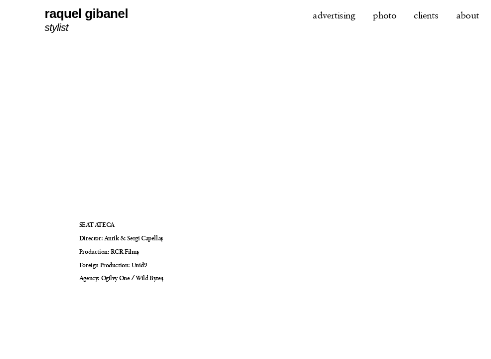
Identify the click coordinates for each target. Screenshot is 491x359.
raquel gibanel (86, 13)
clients (426, 15)
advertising (334, 15)
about (467, 15)
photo (384, 15)
